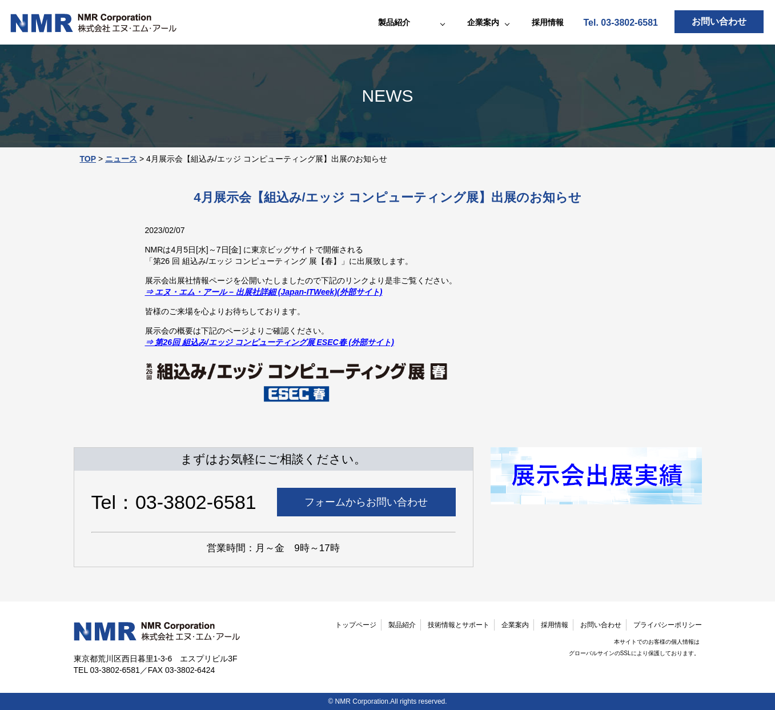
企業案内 (515, 625)
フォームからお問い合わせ (366, 502)
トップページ (355, 625)
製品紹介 (402, 625)
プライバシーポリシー (667, 625)
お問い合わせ (719, 21)
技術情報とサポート (458, 625)
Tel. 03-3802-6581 (621, 22)
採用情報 (548, 22)
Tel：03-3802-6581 (173, 502)
